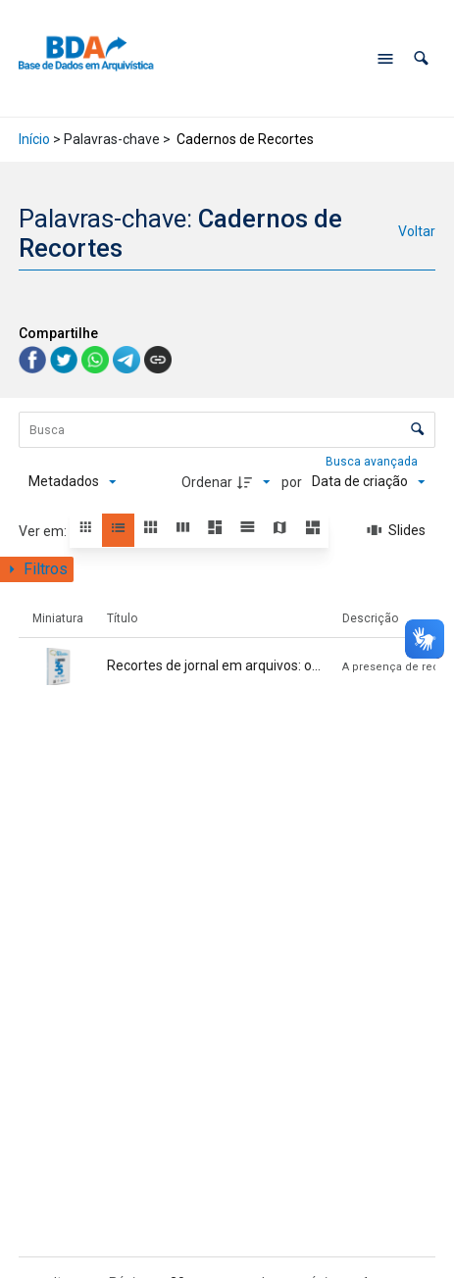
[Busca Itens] (226, 430)
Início (34, 139)
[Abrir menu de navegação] (385, 58)
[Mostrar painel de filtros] (37, 569)
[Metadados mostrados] (72, 482)
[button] (421, 58)
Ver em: (44, 531)
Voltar (416, 231)
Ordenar (206, 482)
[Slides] (396, 531)
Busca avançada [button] (373, 461)
